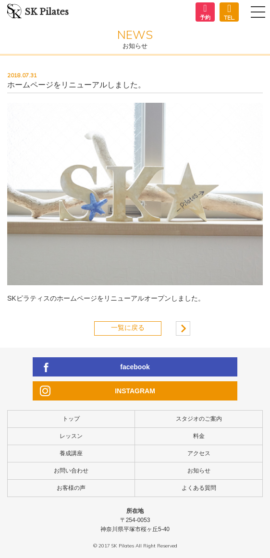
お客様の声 (71, 488)
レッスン (71, 436)
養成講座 (71, 453)
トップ (71, 418)
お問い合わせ (71, 470)
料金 (199, 436)
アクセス (198, 453)
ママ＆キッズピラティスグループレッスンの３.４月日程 (183, 328)
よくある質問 (199, 488)
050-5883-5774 (229, 12)
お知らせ (198, 470)
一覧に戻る (128, 327)
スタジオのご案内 (199, 418)
